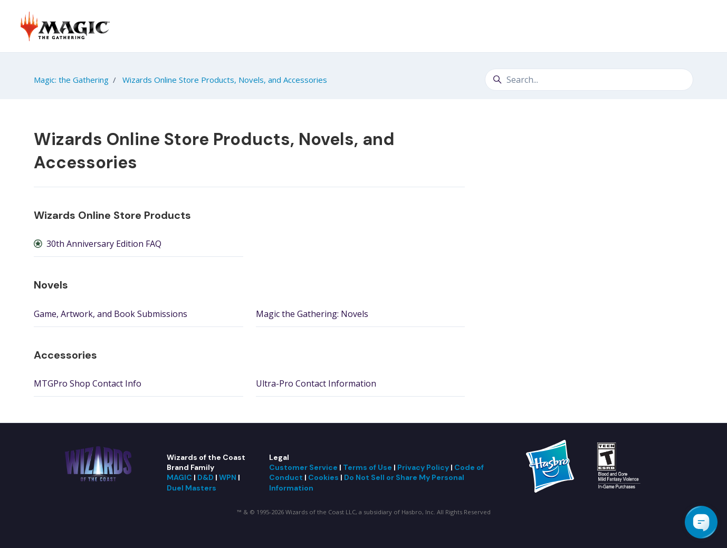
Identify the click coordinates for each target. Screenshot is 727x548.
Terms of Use (367, 467)
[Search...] (589, 80)
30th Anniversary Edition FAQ (103, 243)
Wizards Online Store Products (112, 215)
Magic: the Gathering (71, 79)
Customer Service (303, 467)
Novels (51, 285)
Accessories (65, 355)
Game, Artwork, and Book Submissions (110, 314)
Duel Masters (191, 488)
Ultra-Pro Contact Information (316, 383)
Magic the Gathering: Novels (312, 314)
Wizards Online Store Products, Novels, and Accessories (224, 79)
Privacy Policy (423, 467)
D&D (205, 477)
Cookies (323, 477)
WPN (227, 477)
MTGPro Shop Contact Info (87, 383)
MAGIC (179, 477)
